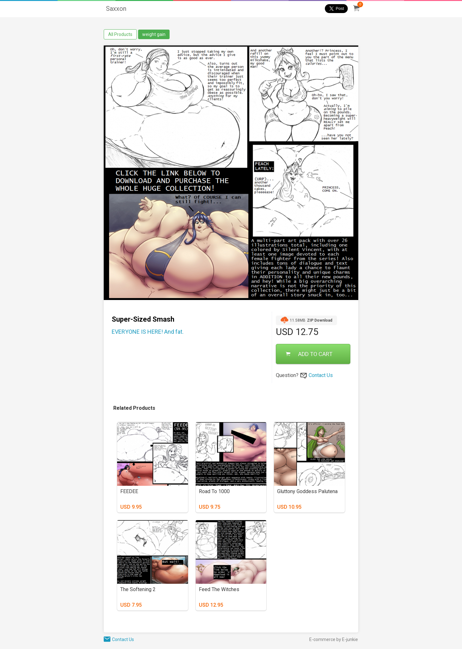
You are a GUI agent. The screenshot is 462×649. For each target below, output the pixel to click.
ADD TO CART (309, 354)
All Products (120, 34)
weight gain (153, 34)
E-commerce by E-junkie (333, 639)
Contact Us (321, 375)
